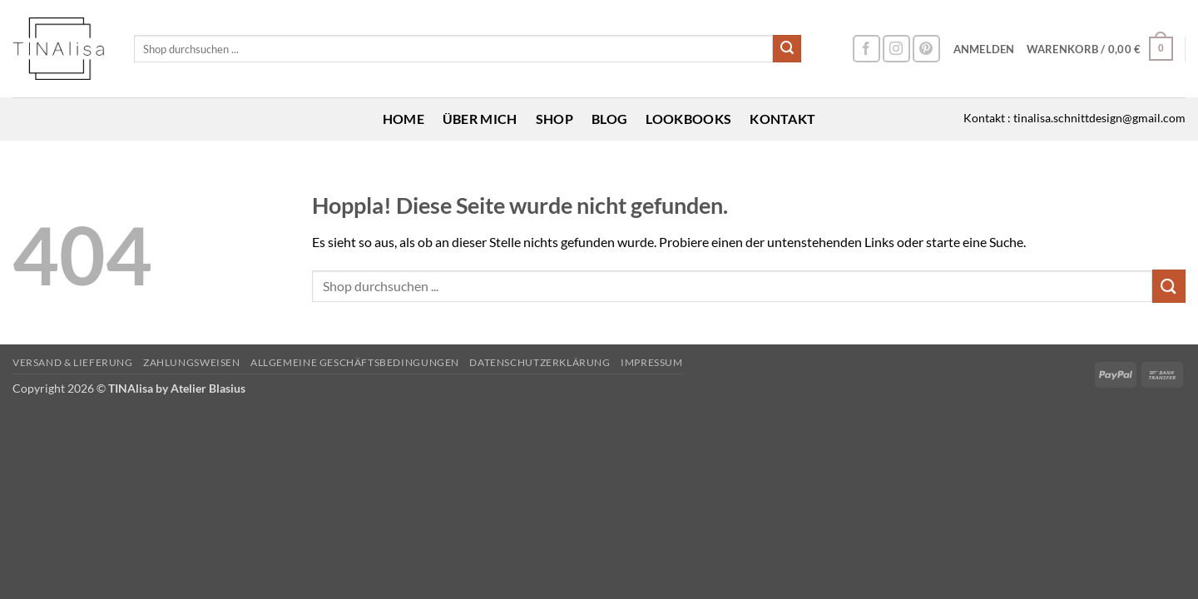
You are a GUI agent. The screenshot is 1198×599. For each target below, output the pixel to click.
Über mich (480, 118)
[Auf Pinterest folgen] (926, 48)
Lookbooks (688, 118)
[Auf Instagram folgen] (896, 48)
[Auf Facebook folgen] (866, 48)
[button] (984, 49)
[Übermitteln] (787, 49)
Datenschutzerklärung (539, 362)
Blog (609, 118)
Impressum (652, 362)
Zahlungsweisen (191, 362)
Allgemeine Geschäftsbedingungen (354, 362)
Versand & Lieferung (72, 362)
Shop (554, 118)
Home (403, 118)
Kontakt (782, 118)
